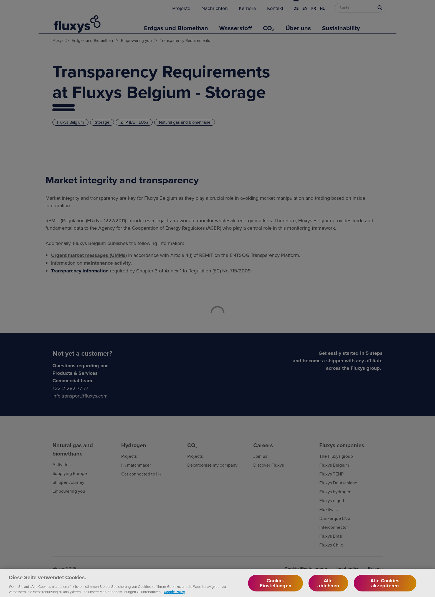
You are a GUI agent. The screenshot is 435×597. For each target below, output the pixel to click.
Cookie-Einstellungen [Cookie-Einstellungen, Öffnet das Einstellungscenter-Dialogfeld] (275, 588)
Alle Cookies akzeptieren (384, 588)
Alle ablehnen (328, 588)
